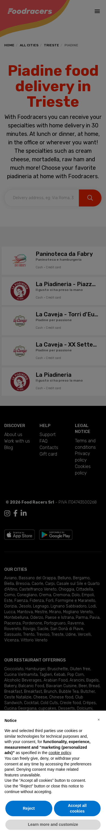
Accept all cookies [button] (77, 808)
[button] (98, 719)
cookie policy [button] (60, 752)
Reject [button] (29, 808)
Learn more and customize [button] (53, 824)
